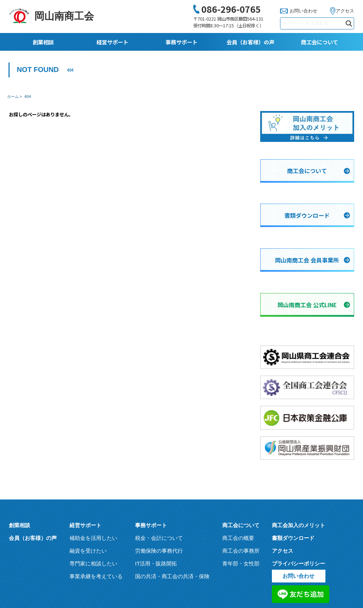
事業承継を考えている (96, 512)
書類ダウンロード (293, 474)
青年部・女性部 (240, 500)
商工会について (319, 42)
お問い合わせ (303, 10)
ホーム (13, 96)
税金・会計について (159, 474)
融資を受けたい (88, 487)
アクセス (345, 10)
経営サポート (112, 42)
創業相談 (43, 42)
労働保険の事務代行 (159, 487)
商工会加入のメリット (298, 461)
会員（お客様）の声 (250, 42)
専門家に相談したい (93, 500)
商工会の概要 (238, 474)
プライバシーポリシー (298, 500)
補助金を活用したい (93, 474)
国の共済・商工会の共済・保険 (172, 512)
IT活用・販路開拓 (156, 500)
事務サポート (181, 42)
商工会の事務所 (240, 487)
